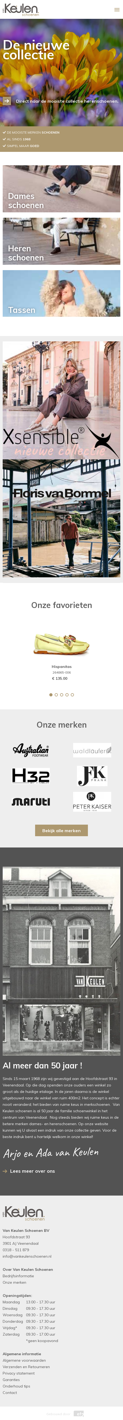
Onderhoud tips (16, 1386)
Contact (10, 1392)
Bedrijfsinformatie (18, 1276)
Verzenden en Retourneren (26, 1366)
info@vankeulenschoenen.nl (27, 1256)
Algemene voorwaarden (24, 1360)
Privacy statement (19, 1373)
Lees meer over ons (32, 1171)
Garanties (11, 1379)
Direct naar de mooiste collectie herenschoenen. (67, 101)
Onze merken (14, 1282)
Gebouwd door (61, 1412)
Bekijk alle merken (61, 830)
